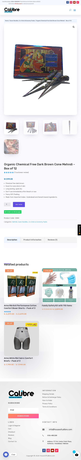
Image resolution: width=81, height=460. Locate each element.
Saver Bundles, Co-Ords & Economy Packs (22, 20)
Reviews (11, 435)
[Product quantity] (7, 204)
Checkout (11, 432)
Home (7, 20)
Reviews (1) (52, 240)
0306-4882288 (15, 1)
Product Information (32, 240)
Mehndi (14, 222)
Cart (9, 429)
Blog (9, 438)
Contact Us (12, 441)
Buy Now (19, 204)
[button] (74, 27)
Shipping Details (48, 394)
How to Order (47, 400)
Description (12, 240)
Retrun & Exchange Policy (51, 397)
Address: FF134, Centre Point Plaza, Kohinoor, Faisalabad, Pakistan (59, 442)
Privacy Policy (47, 404)
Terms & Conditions (49, 407)
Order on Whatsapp (13, 212)
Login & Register (14, 426)
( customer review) (21, 172)
